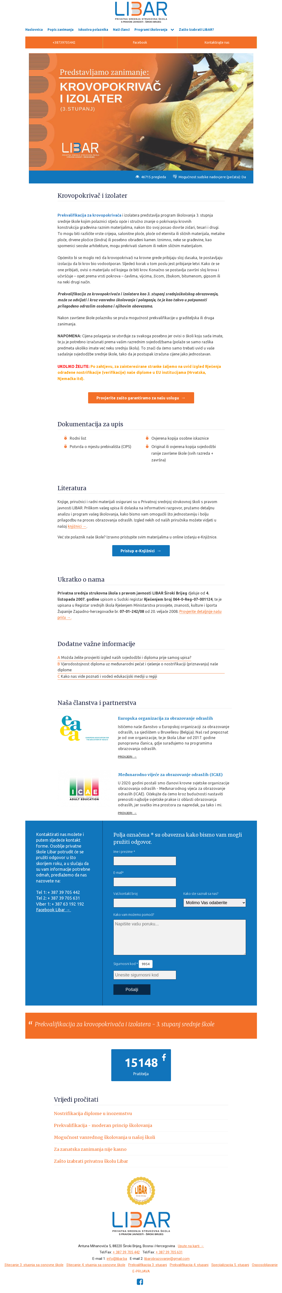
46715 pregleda (151, 177)
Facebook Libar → (53, 909)
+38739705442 (64, 42)
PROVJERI (127, 757)
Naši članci (121, 29)
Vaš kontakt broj (125, 894)
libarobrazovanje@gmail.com (167, 1259)
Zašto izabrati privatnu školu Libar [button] (91, 1161)
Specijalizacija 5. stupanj (230, 1265)
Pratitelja (141, 1074)
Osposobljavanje (265, 1265)
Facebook (140, 42)
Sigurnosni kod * (133, 964)
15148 (141, 1062)
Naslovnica (34, 29)
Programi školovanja (150, 29)
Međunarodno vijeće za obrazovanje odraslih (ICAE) (170, 774)
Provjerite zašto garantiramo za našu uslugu (137, 398)
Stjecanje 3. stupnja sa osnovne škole (34, 1265)
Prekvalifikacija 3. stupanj (147, 1265)
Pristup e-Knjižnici (138, 551)
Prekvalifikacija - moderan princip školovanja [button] (103, 1125)
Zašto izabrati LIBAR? (196, 29)
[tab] (141, 1113)
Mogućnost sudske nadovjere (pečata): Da (209, 177)
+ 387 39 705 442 (126, 1252)
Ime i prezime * (124, 852)
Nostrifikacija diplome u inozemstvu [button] (93, 1113)
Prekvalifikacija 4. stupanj (189, 1265)
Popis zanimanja (61, 29)
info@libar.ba (117, 1259)
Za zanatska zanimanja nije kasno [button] (90, 1149)
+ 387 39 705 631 (169, 1252)
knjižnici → (77, 526)
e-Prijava (141, 1271)
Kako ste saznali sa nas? (200, 894)
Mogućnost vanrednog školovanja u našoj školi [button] (104, 1137)
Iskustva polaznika (93, 29)
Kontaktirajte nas (217, 42)
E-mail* (118, 873)
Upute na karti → (191, 1246)
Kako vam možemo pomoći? (133, 915)
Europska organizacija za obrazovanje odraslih (165, 718)
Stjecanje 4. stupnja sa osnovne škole (95, 1265)
